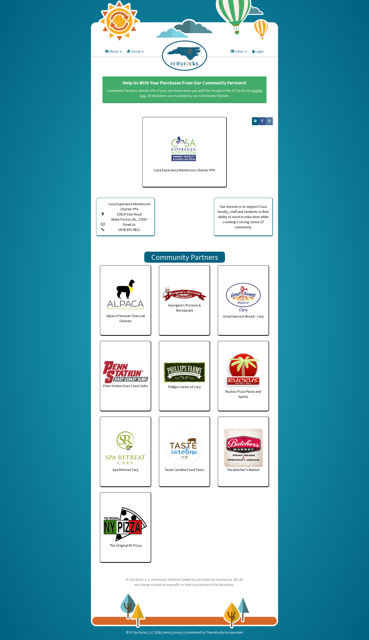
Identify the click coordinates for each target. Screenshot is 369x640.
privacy (178, 632)
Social (135, 51)
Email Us (129, 224)
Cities (239, 51)
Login (258, 51)
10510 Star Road (129, 217)
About (113, 51)
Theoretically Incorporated (224, 632)
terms (167, 632)
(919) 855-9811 (129, 229)
